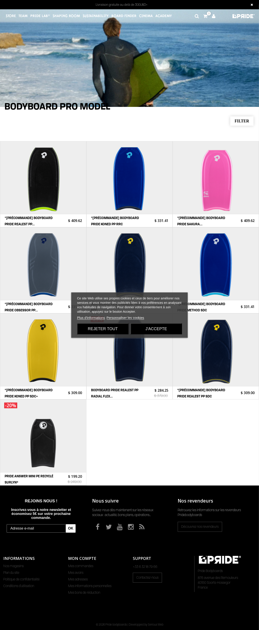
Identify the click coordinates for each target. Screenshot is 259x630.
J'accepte (156, 328)
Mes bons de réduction (84, 593)
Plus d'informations (91, 317)
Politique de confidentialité (21, 579)
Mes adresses (78, 579)
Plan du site (11, 573)
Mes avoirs (75, 573)
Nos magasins (13, 566)
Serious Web (155, 624)
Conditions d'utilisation (18, 586)
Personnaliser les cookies (125, 317)
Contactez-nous (147, 578)
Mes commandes (80, 566)
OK (70, 528)
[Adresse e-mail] (36, 528)
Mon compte (82, 558)
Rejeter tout (103, 328)
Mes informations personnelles (89, 586)
